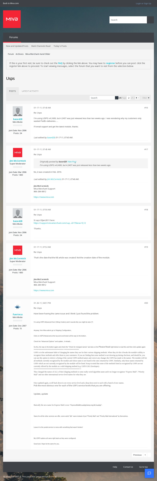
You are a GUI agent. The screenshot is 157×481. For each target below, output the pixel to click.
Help (115, 466)
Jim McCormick (18, 160)
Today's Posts (60, 46)
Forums (13, 37)
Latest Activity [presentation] (30, 91)
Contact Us (128, 466)
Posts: (16, 133)
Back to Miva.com (11, 3)
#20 (146, 303)
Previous (137, 454)
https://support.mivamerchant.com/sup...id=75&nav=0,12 (60, 223)
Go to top (143, 466)
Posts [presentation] (12, 91)
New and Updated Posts (17, 46)
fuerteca (18, 314)
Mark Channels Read (40, 46)
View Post (71, 161)
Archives (20, 54)
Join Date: (13, 130)
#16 (146, 107)
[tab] (12, 91)
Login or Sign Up (143, 3)
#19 (146, 247)
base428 (17, 119)
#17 (146, 149)
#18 (146, 209)
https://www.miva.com (44, 197)
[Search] (128, 19)
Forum (11, 54)
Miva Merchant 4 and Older (37, 54)
